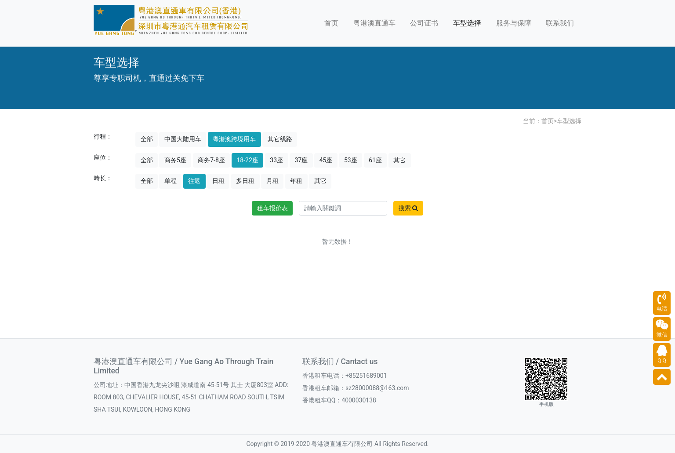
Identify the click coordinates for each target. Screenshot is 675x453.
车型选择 (467, 23)
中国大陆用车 (182, 138)
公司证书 (424, 23)
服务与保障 (513, 23)
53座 (350, 160)
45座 (326, 160)
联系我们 (560, 23)
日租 (218, 180)
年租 (296, 180)
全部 (147, 138)
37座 (301, 160)
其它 (399, 160)
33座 (276, 160)
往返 (194, 180)
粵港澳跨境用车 (234, 138)
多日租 (245, 180)
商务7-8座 (211, 160)
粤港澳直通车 (374, 23)
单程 (170, 180)
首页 (331, 23)
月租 (272, 180)
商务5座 (175, 160)
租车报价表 (272, 208)
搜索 (408, 208)
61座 (375, 160)
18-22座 (247, 160)
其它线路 (280, 138)
